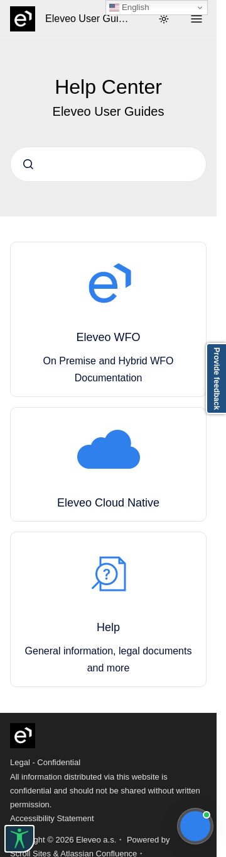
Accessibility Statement (52, 818)
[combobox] (108, 164)
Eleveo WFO (108, 337)
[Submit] (28, 164)
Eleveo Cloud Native (108, 502)
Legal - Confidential (45, 762)
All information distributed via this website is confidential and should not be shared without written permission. (105, 790)
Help (108, 627)
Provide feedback (216, 378)
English (129, 8)
